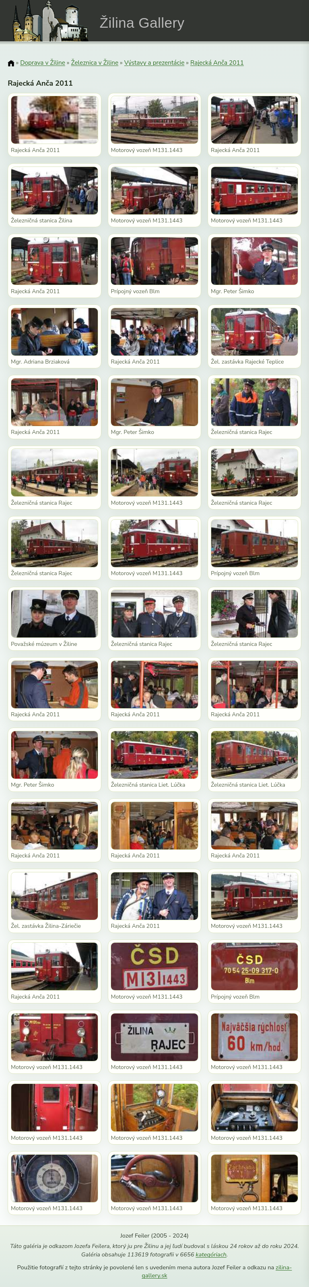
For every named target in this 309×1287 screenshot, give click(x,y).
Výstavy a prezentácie (154, 62)
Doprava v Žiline (42, 62)
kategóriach (211, 1254)
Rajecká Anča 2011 (217, 62)
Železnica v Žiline (95, 62)
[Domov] (11, 63)
